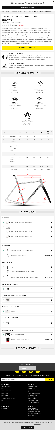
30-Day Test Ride (32, 395)
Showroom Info (32, 408)
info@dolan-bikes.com (34, 411)
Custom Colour (32, 388)
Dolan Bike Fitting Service (34, 390)
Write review (21, 25)
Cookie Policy (4, 395)
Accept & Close (27, 427)
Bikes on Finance (32, 386)
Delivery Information (6, 386)
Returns (3, 392)
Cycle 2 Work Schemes (34, 393)
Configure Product (27, 48)
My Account (4, 408)
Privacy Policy (4, 393)
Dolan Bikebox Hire (33, 400)
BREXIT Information (6, 390)
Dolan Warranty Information (8, 398)
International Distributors (34, 413)
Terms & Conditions (6, 397)
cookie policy (37, 424)
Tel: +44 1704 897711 (33, 410)
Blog (2, 400)
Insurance (30, 392)
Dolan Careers (32, 415)
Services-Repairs (32, 397)
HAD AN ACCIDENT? (33, 402)
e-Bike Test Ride (32, 398)
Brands (2, 388)
